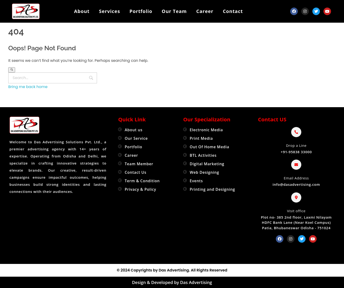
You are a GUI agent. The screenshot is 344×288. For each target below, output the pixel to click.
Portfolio (141, 11)
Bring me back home (27, 86)
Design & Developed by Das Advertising (172, 282)
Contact (233, 11)
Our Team (174, 11)
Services (109, 11)
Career (205, 11)
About (82, 11)
